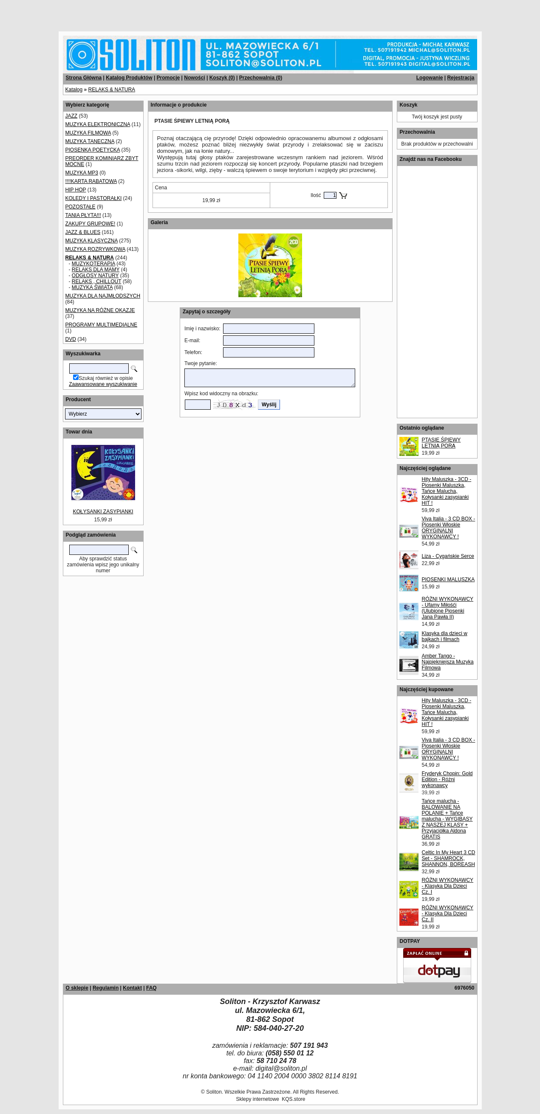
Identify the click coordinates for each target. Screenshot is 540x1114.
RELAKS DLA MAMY (96, 270)
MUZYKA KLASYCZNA (91, 241)
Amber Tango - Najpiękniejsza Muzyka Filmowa (448, 662)
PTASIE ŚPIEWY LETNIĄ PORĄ (441, 443)
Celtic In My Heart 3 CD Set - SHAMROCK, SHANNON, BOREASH (448, 858)
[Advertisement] (102, 12)
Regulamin (106, 988)
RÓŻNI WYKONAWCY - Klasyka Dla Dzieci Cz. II (448, 914)
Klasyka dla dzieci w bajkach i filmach (444, 636)
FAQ (151, 988)
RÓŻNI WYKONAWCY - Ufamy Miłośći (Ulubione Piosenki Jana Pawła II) (448, 608)
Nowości (194, 78)
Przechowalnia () (260, 78)
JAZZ (71, 116)
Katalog (74, 90)
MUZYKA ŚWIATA (92, 287)
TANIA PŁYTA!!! (83, 215)
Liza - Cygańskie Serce (448, 556)
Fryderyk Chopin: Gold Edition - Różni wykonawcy (447, 779)
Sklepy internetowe (257, 1099)
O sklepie (77, 988)
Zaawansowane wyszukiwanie (103, 384)
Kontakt (132, 988)
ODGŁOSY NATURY (95, 275)
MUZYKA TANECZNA (90, 141)
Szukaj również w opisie (106, 378)
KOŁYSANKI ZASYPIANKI (103, 512)
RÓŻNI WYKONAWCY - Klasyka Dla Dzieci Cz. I (448, 886)
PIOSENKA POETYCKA (92, 150)
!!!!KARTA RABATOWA (91, 181)
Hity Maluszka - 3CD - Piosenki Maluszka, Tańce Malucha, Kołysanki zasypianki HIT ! (447, 491)
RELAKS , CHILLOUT (96, 281)
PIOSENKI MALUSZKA (448, 579)
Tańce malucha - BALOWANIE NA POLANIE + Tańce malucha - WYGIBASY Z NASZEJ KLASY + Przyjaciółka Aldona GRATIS (447, 819)
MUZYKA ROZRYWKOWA (95, 249)
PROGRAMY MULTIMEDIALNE (101, 325)
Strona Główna (84, 78)
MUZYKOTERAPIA (93, 264)
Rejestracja (460, 78)
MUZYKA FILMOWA (88, 133)
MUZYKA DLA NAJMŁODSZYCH (103, 296)
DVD (70, 339)
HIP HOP (75, 190)
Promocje (168, 78)
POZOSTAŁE (80, 207)
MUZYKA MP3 (81, 173)
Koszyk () (222, 78)
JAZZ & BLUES (83, 232)
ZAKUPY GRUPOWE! (90, 224)
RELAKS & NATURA (111, 90)
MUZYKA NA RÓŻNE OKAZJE (100, 310)
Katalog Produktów (129, 78)
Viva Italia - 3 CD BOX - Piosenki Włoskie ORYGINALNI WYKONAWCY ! (448, 528)
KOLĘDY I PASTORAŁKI (93, 198)
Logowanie (429, 78)
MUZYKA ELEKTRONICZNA (97, 124)
